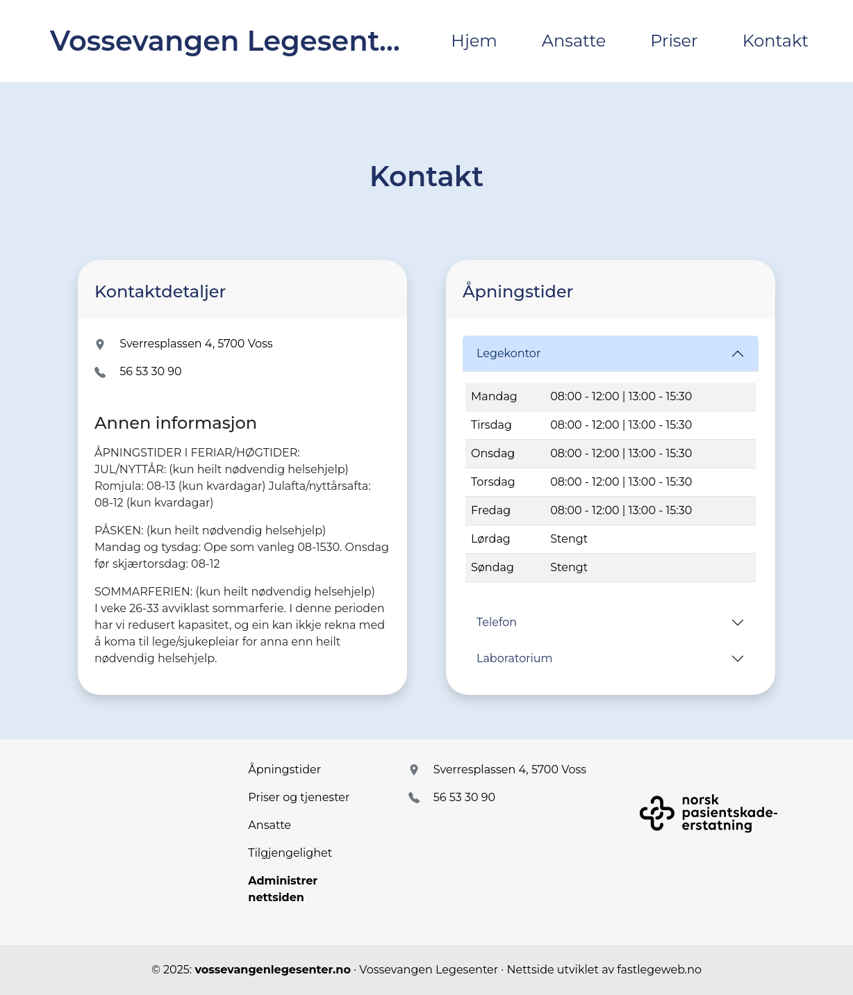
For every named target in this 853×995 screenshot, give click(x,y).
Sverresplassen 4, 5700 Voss (195, 343)
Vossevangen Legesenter (228, 41)
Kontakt (776, 41)
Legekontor (508, 353)
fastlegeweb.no (659, 969)
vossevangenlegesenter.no (272, 969)
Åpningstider (284, 769)
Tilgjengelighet (290, 853)
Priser (673, 41)
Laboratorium (515, 658)
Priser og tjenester (298, 797)
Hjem (474, 41)
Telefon (497, 622)
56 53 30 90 (150, 371)
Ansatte (574, 41)
